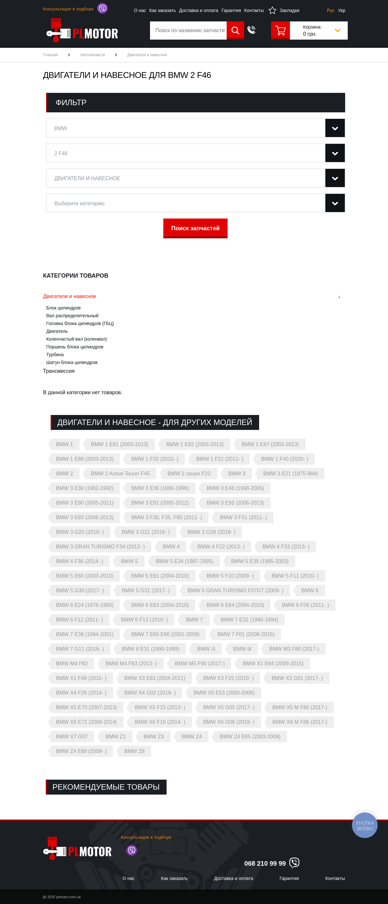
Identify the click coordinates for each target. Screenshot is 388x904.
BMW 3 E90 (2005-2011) (85, 503)
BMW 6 (309, 590)
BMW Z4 (192, 736)
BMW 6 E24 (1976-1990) (85, 605)
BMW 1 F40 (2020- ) (284, 459)
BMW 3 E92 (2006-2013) (235, 503)
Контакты (254, 10)
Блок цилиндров (63, 307)
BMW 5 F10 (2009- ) (230, 576)
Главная (50, 55)
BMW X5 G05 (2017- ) (229, 707)
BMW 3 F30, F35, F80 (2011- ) (166, 517)
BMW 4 (171, 546)
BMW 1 (64, 444)
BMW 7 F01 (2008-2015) (245, 634)
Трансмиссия (59, 371)
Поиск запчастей (195, 228)
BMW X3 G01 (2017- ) (297, 678)
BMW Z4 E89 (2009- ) (81, 751)
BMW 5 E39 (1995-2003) (260, 561)
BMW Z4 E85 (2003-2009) (250, 736)
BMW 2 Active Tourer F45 (120, 473)
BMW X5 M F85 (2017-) (299, 707)
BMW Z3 (154, 736)
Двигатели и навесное (69, 296)
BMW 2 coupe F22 (189, 473)
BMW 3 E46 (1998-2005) (235, 488)
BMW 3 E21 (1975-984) (290, 473)
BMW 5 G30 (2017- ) (80, 590)
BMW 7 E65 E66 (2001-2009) (165, 634)
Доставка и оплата (199, 10)
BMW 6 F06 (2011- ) (305, 605)
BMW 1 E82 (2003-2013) (195, 444)
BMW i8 (242, 649)
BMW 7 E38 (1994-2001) (85, 634)
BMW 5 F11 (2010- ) (295, 576)
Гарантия (231, 10)
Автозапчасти (92, 55)
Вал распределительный (72, 315)
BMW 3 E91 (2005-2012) (160, 503)
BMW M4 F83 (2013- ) (131, 663)
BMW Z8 (134, 751)
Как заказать (162, 10)
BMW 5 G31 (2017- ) (146, 590)
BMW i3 (206, 649)
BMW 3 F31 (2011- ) (243, 517)
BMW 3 (237, 473)
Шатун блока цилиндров (72, 362)
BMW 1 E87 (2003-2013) (270, 444)
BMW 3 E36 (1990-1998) (160, 488)
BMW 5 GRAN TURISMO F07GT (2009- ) (235, 590)
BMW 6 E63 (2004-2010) (160, 605)
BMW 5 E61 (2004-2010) (160, 576)
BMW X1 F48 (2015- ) (81, 678)
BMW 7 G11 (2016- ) (80, 649)
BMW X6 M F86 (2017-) (299, 722)
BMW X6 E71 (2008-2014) (86, 722)
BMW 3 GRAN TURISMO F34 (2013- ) (100, 546)
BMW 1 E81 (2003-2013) (119, 444)
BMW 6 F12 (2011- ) (79, 619)
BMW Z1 (116, 736)
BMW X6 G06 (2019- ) (229, 722)
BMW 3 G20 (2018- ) (80, 532)
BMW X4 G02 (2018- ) (150, 693)
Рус (330, 10)
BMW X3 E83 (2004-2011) (154, 678)
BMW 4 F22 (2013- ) (220, 546)
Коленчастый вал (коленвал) (76, 339)
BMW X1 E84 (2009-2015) (273, 663)
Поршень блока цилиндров (75, 346)
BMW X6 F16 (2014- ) (160, 722)
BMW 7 (194, 619)
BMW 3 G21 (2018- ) (146, 532)
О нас (140, 10)
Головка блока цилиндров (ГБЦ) (80, 323)
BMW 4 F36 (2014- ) (79, 561)
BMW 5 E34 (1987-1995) (184, 561)
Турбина (55, 354)
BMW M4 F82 (72, 663)
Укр (341, 10)
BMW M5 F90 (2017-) (200, 663)
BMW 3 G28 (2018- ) (212, 532)
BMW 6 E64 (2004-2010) (235, 605)
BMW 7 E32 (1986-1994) (249, 619)
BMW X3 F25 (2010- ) (228, 678)
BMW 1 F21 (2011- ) (219, 459)
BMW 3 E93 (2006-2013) (85, 517)
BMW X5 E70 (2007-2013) (86, 707)
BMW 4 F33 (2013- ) (285, 546)
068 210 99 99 (265, 863)
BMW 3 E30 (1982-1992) (85, 488)
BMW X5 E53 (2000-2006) (224, 693)
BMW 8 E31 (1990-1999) (150, 649)
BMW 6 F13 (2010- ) (144, 619)
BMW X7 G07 (72, 736)
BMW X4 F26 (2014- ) (81, 693)
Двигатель (57, 331)
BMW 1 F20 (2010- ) (154, 459)
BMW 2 (64, 473)
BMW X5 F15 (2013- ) (160, 707)
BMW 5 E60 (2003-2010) (85, 576)
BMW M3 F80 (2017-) (294, 649)
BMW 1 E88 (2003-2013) (85, 459)
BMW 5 (129, 561)
